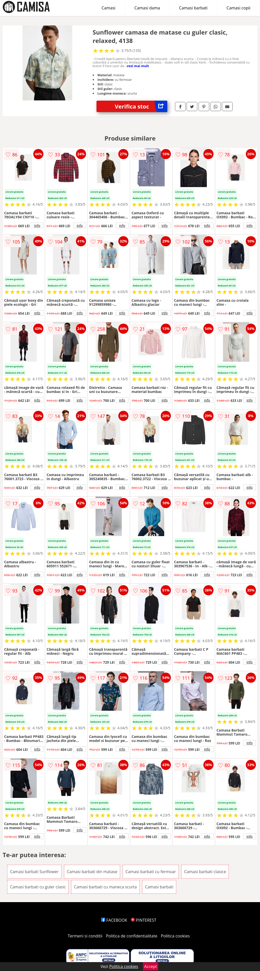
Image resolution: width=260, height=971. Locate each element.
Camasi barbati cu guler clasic (38, 887)
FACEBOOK (114, 920)
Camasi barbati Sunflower (34, 871)
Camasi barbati (193, 8)
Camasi (108, 8)
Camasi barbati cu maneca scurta (105, 887)
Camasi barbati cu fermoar (150, 871)
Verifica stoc (141, 106)
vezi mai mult (138, 66)
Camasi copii (238, 8)
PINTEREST (143, 920)
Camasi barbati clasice (205, 871)
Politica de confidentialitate (131, 936)
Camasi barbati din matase (92, 871)
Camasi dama (147, 8)
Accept (150, 966)
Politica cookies (175, 936)
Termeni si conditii (85, 936)
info (37, 225)
